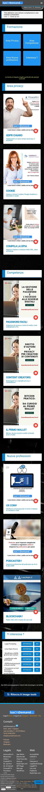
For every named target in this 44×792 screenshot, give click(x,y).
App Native (20, 754)
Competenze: (15, 272)
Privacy (19, 787)
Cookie (24, 787)
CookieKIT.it (7, 761)
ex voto (31, 783)
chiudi (3, 789)
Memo (38, 782)
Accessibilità (34, 754)
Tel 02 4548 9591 (9, 733)
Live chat (33, 768)
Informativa (11, 780)
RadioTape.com (22, 764)
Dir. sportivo (7, 764)
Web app (20, 768)
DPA (22, 788)
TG (33, 7)
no (37, 644)
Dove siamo (27, 781)
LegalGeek (33, 764)
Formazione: (15, 27)
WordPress (20, 771)
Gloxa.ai (19, 761)
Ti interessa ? (15, 634)
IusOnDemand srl (17, 785)
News (11, 716)
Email (30, 7)
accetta (8, 787)
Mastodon (38, 7)
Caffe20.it (33, 757)
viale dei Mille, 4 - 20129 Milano (14, 731)
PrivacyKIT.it (7, 768)
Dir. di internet (8, 766)
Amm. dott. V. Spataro (11, 729)
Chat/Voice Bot (22, 759)
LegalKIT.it (33, 766)
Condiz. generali (31, 787)
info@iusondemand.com (11, 736)
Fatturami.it (34, 761)
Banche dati (21, 757)
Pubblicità (33, 771)
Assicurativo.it (8, 754)
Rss (40, 716)
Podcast (6, 740)
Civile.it (5, 759)
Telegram (25, 716)
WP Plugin (20, 766)
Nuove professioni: (19, 456)
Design (40, 764)
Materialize (27, 785)
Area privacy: (15, 86)
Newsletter (33, 716)
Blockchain (7, 757)
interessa (27, 644)
